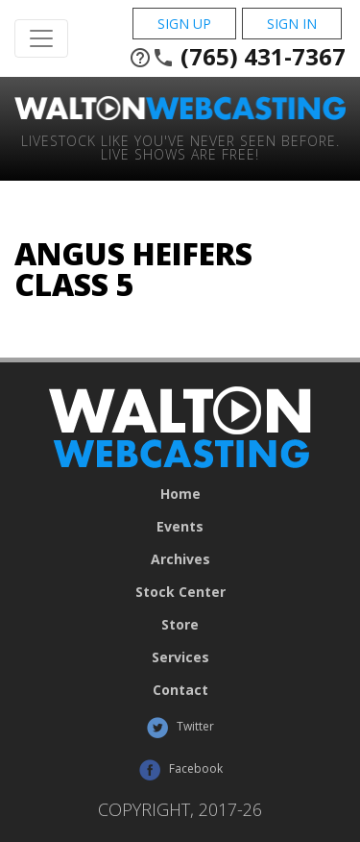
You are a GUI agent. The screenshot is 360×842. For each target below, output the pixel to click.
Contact (180, 690)
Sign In (292, 23)
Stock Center (180, 592)
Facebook (180, 769)
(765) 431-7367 (237, 56)
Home (180, 494)
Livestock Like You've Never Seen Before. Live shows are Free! (180, 146)
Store (180, 625)
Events (180, 526)
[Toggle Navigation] (41, 38)
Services (180, 657)
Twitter (180, 727)
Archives (180, 559)
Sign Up (184, 23)
